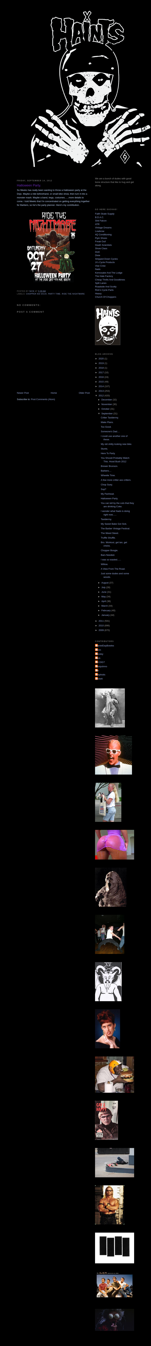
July (103, 587)
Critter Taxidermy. (110, 417)
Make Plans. (107, 422)
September (107, 413)
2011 (101, 621)
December (107, 399)
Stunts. (104, 448)
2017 (101, 372)
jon (97, 670)
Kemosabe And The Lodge (108, 272)
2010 (101, 625)
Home (54, 393)
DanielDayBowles (105, 645)
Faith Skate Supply (104, 213)
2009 (101, 630)
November (107, 404)
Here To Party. (108, 453)
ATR (97, 224)
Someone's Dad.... (110, 431)
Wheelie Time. (108, 475)
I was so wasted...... (111, 559)
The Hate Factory (104, 276)
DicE (97, 252)
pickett (99, 678)
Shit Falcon (101, 220)
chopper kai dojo (36, 294)
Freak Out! (100, 241)
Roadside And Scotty (106, 286)
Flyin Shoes (101, 238)
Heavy (98, 293)
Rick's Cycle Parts (104, 290)
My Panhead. (107, 494)
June (104, 592)
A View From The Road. (113, 569)
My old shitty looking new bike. (116, 444)
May (103, 596)
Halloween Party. (109, 498)
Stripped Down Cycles (106, 259)
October (105, 409)
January (105, 615)
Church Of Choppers (105, 297)
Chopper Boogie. (109, 550)
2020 (101, 358)
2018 (101, 367)
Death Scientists (103, 245)
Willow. (104, 564)
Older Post (84, 393)
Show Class (101, 248)
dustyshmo (101, 666)
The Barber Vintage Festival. (115, 528)
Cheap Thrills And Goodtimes (110, 279)
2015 (101, 381)
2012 (101, 395)
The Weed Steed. (110, 533)
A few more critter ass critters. (116, 480)
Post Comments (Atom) (43, 399)
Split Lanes (100, 283)
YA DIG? (100, 662)
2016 (101, 377)
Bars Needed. (108, 555)
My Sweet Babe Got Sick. (114, 524)
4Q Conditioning (103, 234)
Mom (98, 650)
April (104, 601)
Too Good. (106, 427)
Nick (98, 658)
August (105, 582)
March (105, 605)
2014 (101, 386)
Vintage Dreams (103, 227)
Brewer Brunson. (109, 466)
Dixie (97, 255)
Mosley (99, 654)
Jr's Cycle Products (105, 262)
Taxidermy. (106, 519)
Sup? (103, 489)
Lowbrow (99, 231)
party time (54, 294)
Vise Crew (100, 265)
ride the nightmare (73, 294)
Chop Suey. (107, 484)
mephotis (100, 674)
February (106, 610)
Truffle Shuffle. (108, 537)
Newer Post (23, 393)
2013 (101, 391)
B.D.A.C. (99, 217)
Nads (97, 269)
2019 (101, 363)
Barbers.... (106, 470)
